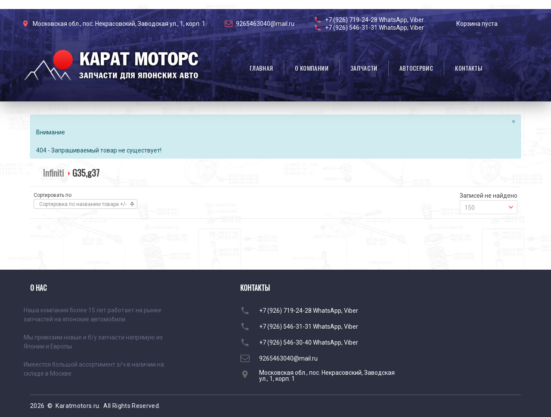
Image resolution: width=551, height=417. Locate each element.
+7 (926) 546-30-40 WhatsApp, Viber (308, 342)
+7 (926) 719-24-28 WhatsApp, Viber (374, 20)
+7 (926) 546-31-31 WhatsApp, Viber (374, 28)
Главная (261, 67)
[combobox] (488, 207)
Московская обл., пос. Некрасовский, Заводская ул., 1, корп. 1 (119, 24)
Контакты (468, 67)
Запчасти (364, 67)
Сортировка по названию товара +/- (83, 204)
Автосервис (416, 67)
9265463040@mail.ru (265, 24)
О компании (311, 67)
